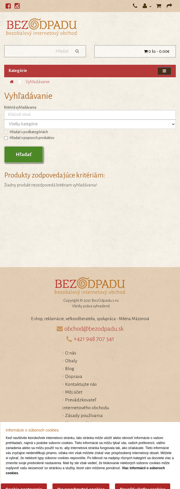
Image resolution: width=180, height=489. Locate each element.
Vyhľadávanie (38, 82)
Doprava (73, 376)
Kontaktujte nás (81, 384)
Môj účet (73, 392)
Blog (69, 368)
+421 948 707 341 (94, 338)
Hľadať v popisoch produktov (29, 138)
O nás (70, 353)
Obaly (71, 360)
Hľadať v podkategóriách (26, 132)
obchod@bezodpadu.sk (94, 328)
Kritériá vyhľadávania (20, 107)
